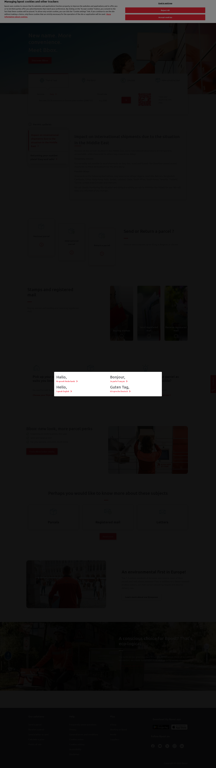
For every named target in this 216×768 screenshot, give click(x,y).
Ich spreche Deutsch (119, 391)
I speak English (62, 391)
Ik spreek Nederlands (65, 381)
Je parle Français (117, 381)
